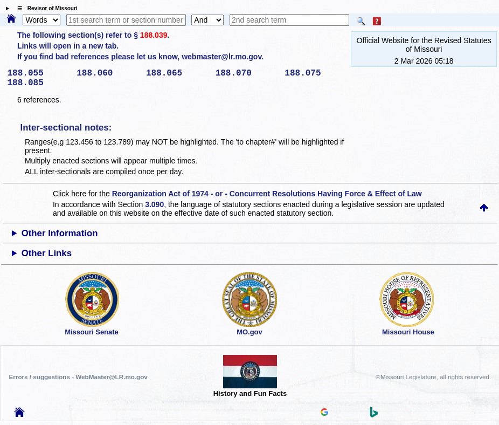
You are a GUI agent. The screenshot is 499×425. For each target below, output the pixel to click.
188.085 (39, 83)
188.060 (107, 73)
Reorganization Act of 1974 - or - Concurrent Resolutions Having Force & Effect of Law (267, 193)
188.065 (177, 73)
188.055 (39, 73)
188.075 (315, 73)
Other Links (47, 253)
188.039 (154, 35)
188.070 (247, 73)
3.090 (154, 204)
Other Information (60, 233)
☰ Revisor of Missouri (45, 8)
